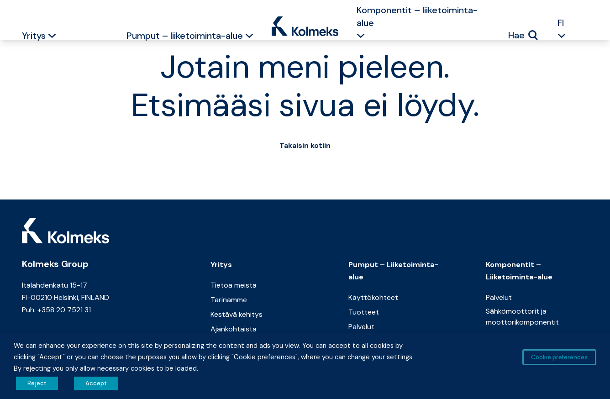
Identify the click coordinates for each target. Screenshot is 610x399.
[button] (52, 37)
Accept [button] (96, 383)
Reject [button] (37, 383)
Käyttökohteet (373, 297)
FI (560, 23)
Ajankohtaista (233, 329)
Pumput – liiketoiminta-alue (184, 36)
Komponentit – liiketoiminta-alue (417, 16)
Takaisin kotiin (305, 145)
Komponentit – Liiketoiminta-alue (519, 271)
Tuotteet (363, 312)
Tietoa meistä (233, 285)
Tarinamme (228, 299)
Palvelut (361, 326)
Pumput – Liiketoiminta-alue (393, 271)
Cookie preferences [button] (559, 357)
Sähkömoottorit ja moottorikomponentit (522, 316)
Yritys (34, 36)
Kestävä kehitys (236, 314)
